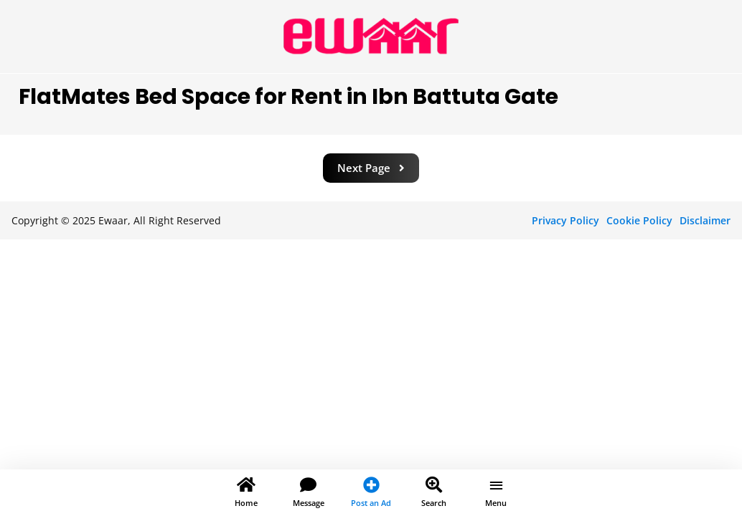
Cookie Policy (639, 220)
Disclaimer (705, 220)
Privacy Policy (565, 220)
